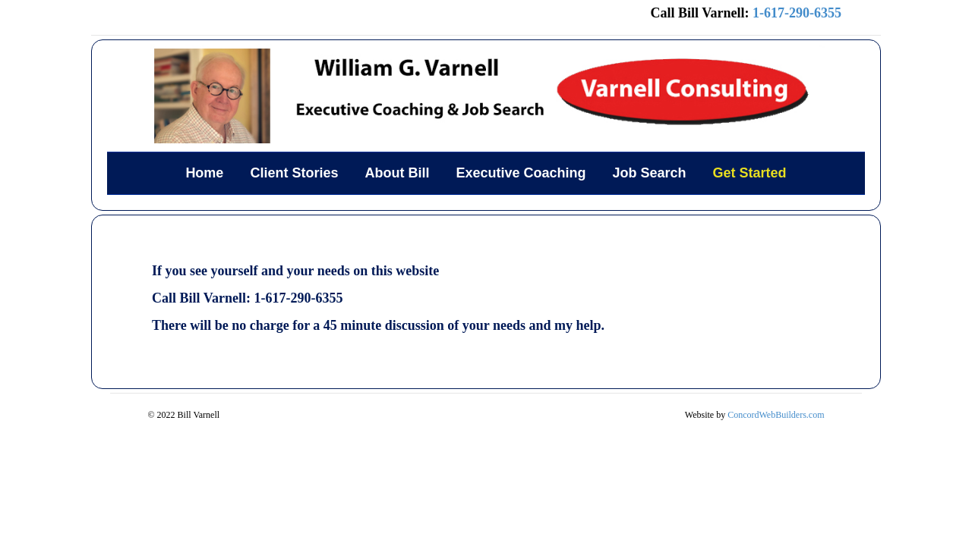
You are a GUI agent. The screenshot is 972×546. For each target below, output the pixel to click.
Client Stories (294, 172)
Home (204, 172)
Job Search (649, 172)
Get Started (750, 172)
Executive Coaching (520, 172)
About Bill (396, 172)
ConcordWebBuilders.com (775, 415)
